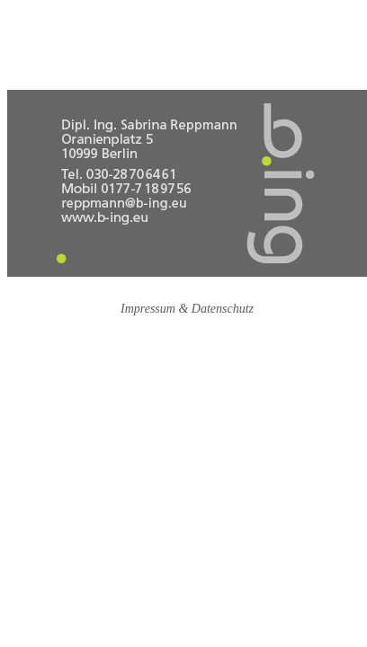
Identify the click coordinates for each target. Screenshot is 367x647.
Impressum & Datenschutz (187, 308)
